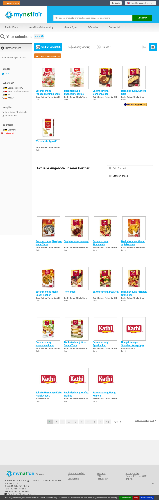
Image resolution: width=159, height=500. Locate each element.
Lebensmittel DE (14, 88)
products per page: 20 (144, 421)
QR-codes (93, 27)
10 (107, 421)
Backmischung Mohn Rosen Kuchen (47, 293)
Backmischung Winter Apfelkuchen (133, 242)
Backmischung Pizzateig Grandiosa (134, 293)
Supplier (7, 107)
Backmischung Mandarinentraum (45, 343)
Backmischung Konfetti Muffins (76, 394)
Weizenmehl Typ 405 (46, 141)
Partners (101, 473)
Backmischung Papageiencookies (74, 92)
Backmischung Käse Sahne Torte (75, 343)
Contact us (73, 478)
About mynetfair (76, 473)
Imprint (129, 478)
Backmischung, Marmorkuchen (101, 92)
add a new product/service (47, 55)
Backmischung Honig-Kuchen (104, 394)
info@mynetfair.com (25, 494)
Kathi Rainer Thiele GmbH (48, 97)
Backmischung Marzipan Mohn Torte (49, 242)
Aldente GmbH (128, 348)
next (116, 422)
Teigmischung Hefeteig (76, 241)
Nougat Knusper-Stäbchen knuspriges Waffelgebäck (132, 345)
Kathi (38, 36)
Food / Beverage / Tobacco (14, 57)
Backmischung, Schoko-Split (134, 92)
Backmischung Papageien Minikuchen (48, 92)
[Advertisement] (14, 186)
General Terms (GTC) (136, 476)
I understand (125, 497)
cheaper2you (70, 27)
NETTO (9, 95)
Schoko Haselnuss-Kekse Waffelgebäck (49, 394)
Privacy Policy (132, 473)
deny (136, 497)
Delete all (9, 133)
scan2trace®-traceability (41, 27)
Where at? (8, 82)
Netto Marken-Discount (17, 91)
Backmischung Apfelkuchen (101, 343)
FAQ (99, 476)
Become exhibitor (13, 3)
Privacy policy (147, 497)
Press (70, 476)
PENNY (9, 98)
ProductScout (11, 27)
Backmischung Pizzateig (106, 291)
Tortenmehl (70, 291)
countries (8, 124)
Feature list (114, 27)
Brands (6, 68)
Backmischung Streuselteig (101, 242)
